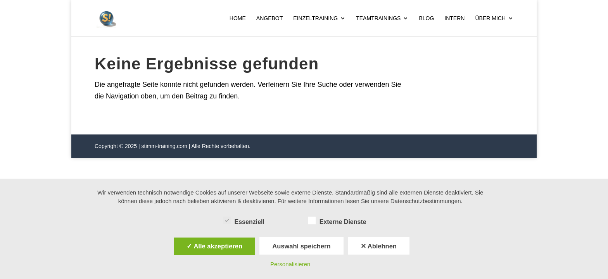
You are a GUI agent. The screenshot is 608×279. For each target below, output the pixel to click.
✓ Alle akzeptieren (214, 246)
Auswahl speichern (301, 246)
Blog (426, 18)
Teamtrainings (378, 18)
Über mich (490, 18)
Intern (454, 18)
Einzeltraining (315, 18)
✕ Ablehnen (379, 246)
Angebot (269, 18)
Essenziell (243, 221)
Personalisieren (290, 264)
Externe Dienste (337, 221)
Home (238, 18)
